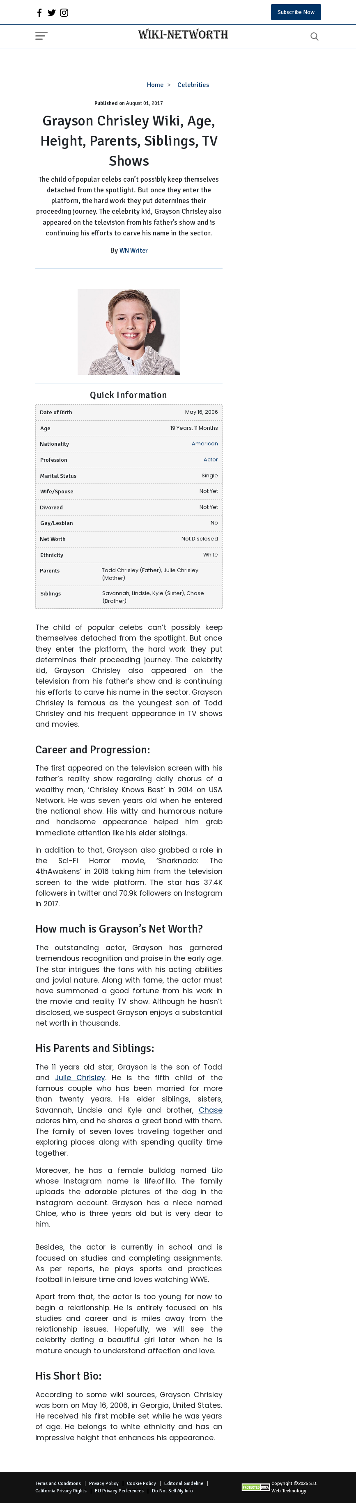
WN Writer (133, 250)
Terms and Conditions (58, 1483)
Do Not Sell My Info (172, 1491)
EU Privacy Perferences (119, 1491)
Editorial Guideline (183, 1483)
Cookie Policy (141, 1483)
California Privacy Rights (61, 1491)
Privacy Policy (104, 1483)
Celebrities (193, 85)
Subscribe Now (296, 12)
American (205, 443)
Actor (211, 459)
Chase (211, 1110)
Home (155, 85)
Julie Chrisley (80, 1078)
